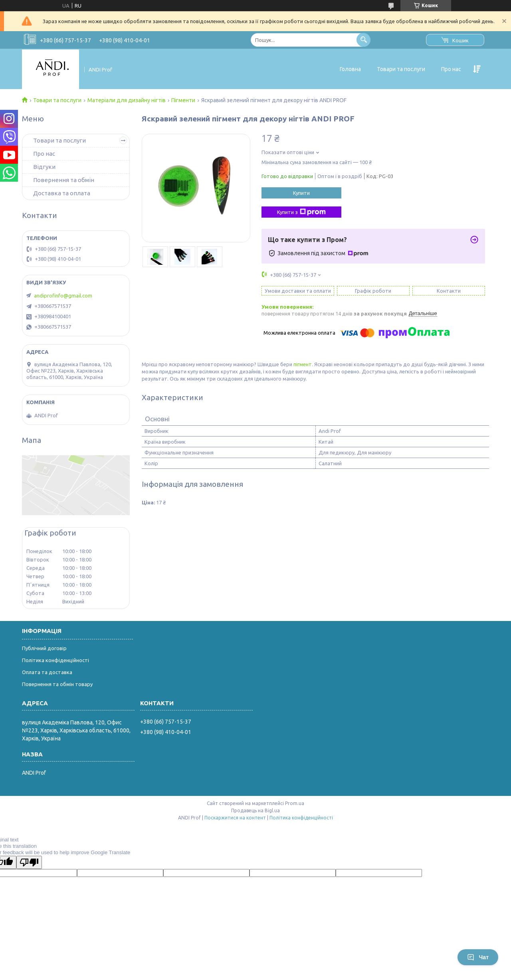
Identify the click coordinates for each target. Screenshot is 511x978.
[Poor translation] (29, 862)
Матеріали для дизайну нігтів (126, 100)
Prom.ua (294, 803)
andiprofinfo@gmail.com (63, 295)
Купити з (301, 212)
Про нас (451, 69)
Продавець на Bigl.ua (255, 810)
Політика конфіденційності (55, 660)
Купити (301, 193)
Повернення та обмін (63, 180)
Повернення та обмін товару (57, 684)
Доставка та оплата (61, 193)
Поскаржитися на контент (235, 817)
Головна (350, 69)
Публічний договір (44, 648)
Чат (478, 957)
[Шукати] (363, 40)
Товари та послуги (401, 69)
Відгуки (44, 166)
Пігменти (183, 100)
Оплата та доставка (47, 672)
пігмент (302, 364)
